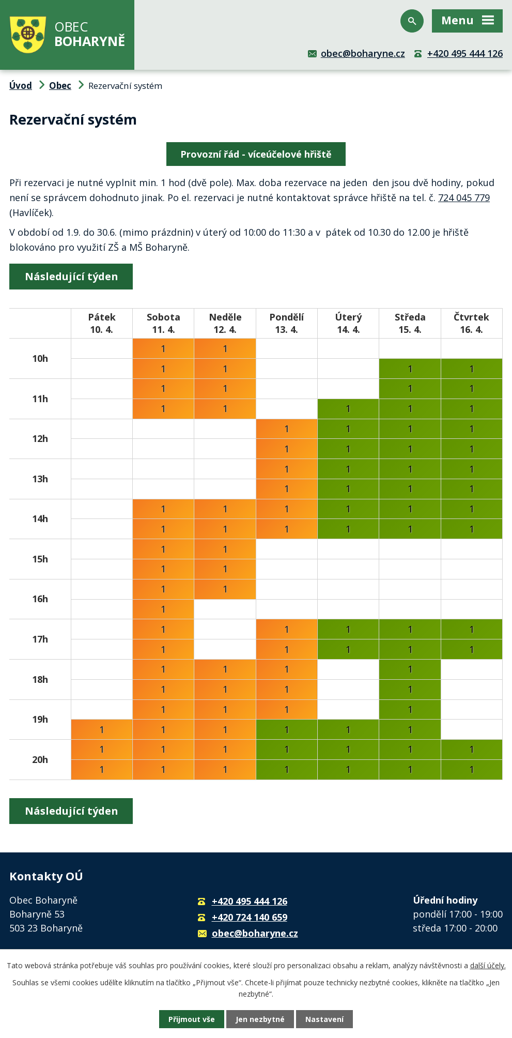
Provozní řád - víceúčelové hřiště (256, 154)
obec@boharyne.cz (363, 53)
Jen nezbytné (260, 1019)
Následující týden (71, 276)
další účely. (488, 965)
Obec (60, 85)
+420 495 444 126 (465, 53)
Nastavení (324, 1019)
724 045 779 (464, 197)
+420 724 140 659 (249, 917)
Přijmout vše (191, 1019)
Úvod (20, 85)
